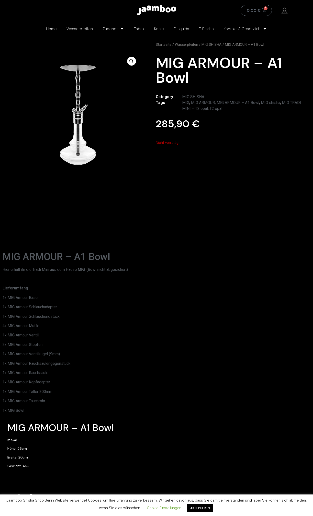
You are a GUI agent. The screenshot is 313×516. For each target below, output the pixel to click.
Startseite (163, 44)
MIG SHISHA (211, 44)
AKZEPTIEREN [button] (200, 508)
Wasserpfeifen (80, 28)
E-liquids (181, 28)
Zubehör (113, 28)
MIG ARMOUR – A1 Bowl (238, 102)
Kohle (159, 28)
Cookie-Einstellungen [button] (164, 508)
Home (51, 28)
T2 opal (216, 108)
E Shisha (206, 28)
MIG (185, 102)
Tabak (139, 28)
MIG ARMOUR (203, 102)
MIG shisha (270, 102)
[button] (131, 61)
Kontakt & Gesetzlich (245, 28)
